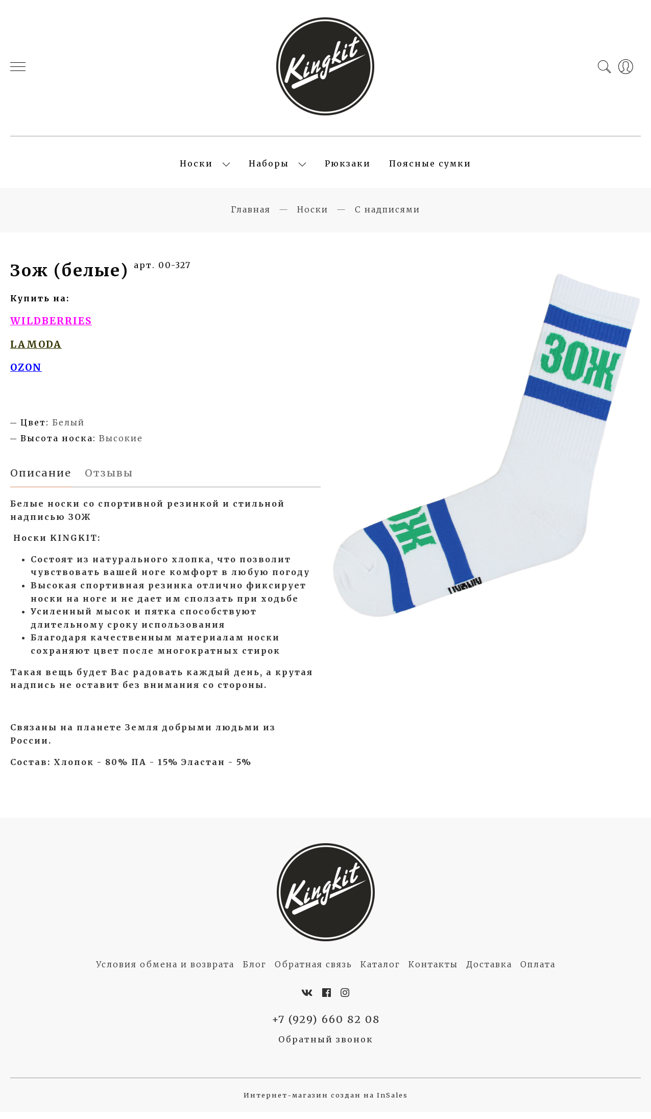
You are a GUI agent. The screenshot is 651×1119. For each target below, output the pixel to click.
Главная (251, 215)
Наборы (269, 166)
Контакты (433, 971)
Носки (196, 166)
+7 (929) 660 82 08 (325, 1026)
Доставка (489, 971)
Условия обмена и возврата (165, 971)
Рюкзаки (348, 166)
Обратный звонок (325, 1046)
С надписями (387, 215)
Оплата (538, 971)
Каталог (380, 971)
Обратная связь (313, 971)
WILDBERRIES (51, 326)
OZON (26, 373)
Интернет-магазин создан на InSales (326, 1103)
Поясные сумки (430, 166)
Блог (255, 971)
